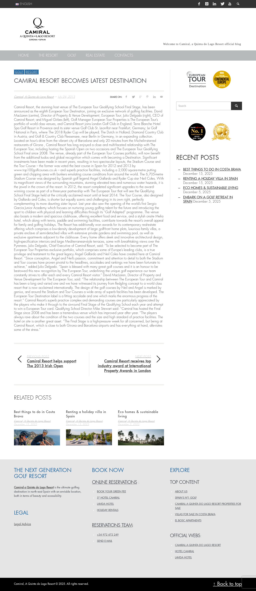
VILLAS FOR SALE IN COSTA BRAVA (195, 514)
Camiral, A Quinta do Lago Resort (34, 96)
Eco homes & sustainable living (210, 188)
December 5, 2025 (128, 424)
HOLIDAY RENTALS (107, 510)
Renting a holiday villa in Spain (210, 178)
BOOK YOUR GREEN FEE (111, 491)
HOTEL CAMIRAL (184, 551)
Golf (19, 72)
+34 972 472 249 (108, 534)
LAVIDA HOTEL (105, 504)
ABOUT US (181, 491)
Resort (32, 72)
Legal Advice (22, 524)
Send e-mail (104, 541)
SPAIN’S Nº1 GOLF (186, 497)
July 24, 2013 (66, 96)
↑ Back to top (227, 584)
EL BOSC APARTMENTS (188, 520)
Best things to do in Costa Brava (212, 169)
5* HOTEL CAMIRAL (108, 497)
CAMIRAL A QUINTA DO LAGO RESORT (198, 545)
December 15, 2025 (25, 424)
